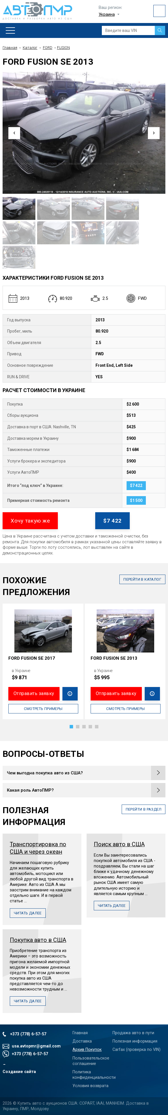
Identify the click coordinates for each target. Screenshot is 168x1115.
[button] (71, 726)
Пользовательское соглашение (90, 1061)
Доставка (82, 1041)
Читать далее (28, 913)
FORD (47, 47)
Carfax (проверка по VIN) (136, 1049)
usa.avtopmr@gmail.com (36, 1046)
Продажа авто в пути (133, 1032)
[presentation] (14, 133)
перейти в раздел (143, 809)
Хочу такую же (30, 520)
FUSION (63, 47)
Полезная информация (134, 1041)
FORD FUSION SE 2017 (31, 658)
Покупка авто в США (38, 940)
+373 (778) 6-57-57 (28, 1034)
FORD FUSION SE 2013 (114, 658)
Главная (10, 47)
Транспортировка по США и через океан (38, 848)
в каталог (142, 579)
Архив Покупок (87, 1049)
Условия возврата (90, 1085)
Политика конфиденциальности (91, 1075)
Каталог (30, 47)
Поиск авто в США (119, 844)
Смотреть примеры (43, 709)
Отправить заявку (34, 693)
